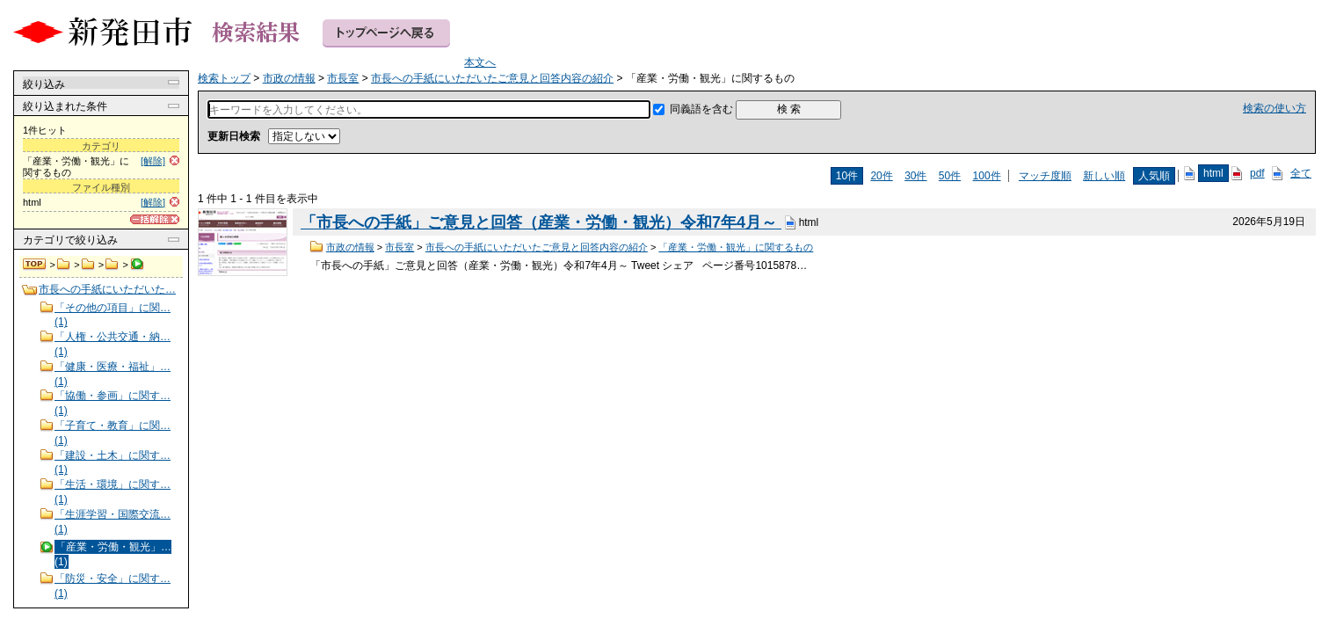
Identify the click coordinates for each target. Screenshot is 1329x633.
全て (1300, 173)
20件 (881, 176)
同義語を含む (701, 109)
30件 (915, 176)
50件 (950, 176)
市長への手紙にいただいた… (107, 289)
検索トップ (35, 264)
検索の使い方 (1274, 108)
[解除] (153, 161)
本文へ (480, 62)
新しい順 (1104, 176)
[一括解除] (154, 219)
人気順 (1154, 176)
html (1213, 173)
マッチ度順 (1045, 176)
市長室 (88, 264)
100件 (987, 176)
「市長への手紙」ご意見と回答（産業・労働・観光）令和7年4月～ (541, 222)
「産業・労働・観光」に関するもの (735, 247)
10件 (847, 176)
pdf (1257, 173)
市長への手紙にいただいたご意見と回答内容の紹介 (112, 264)
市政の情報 (63, 264)
